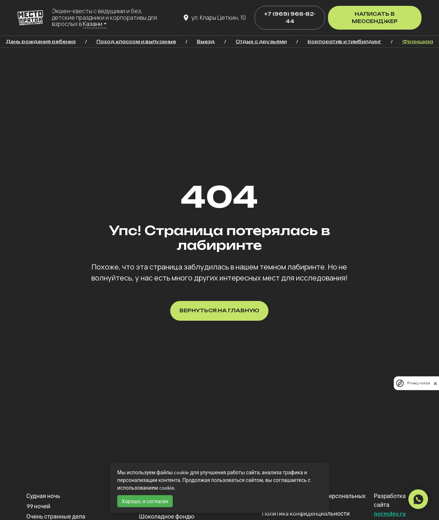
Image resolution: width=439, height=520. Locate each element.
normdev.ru (390, 513)
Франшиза (417, 41)
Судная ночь (43, 495)
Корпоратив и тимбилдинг (344, 41)
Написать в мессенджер (375, 17)
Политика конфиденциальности (306, 513)
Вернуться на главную (219, 310)
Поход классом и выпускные (136, 41)
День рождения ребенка (41, 41)
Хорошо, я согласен (145, 501)
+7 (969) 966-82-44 (290, 17)
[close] (435, 383)
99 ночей (38, 505)
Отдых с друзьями (261, 41)
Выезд (206, 41)
